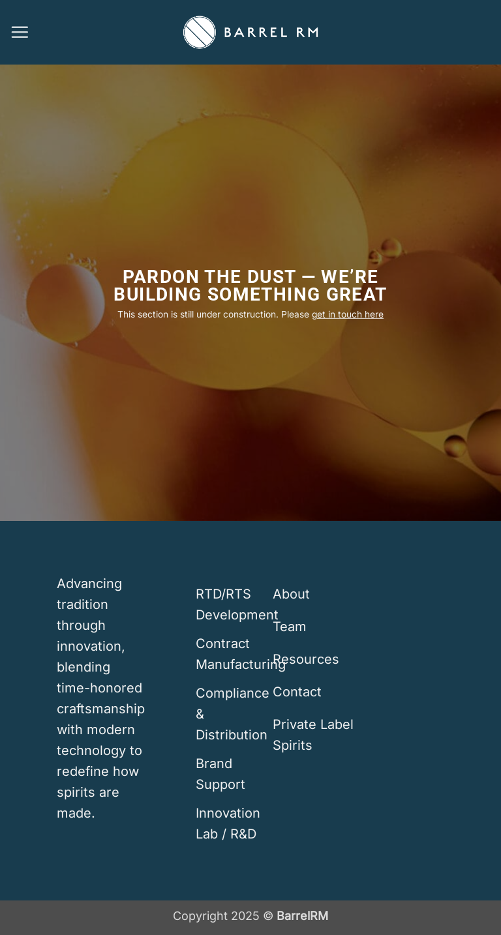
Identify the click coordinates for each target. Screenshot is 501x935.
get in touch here (348, 314)
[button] (19, 32)
